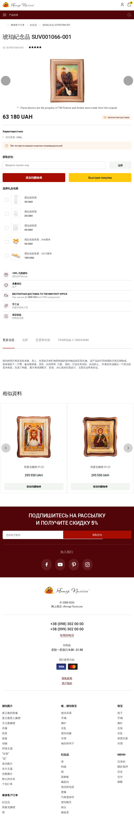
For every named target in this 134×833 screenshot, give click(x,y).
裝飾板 (65, 778)
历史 (120, 773)
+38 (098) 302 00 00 (67, 625)
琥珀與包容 (67, 789)
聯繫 (120, 783)
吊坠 (63, 730)
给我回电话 (67, 637)
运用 (119, 165)
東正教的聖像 (10, 715)
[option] (25, 343)
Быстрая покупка (100, 178)
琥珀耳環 (66, 715)
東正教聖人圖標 (11, 720)
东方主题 (7, 770)
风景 (4, 735)
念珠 (120, 730)
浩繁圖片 (7, 775)
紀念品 (33, 24)
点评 (25, 341)
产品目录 (10, 15)
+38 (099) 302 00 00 (67, 630)
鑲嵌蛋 (65, 814)
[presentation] (5, 81)
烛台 (63, 809)
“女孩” (5, 755)
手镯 (63, 720)
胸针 (63, 725)
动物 (4, 745)
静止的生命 (8, 780)
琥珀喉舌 (66, 804)
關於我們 (122, 768)
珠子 (120, 715)
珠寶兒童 (122, 740)
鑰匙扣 (65, 783)
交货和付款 (43, 341)
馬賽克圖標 (8, 809)
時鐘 (63, 768)
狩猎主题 (7, 750)
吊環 (63, 740)
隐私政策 (67, 680)
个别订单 (7, 786)
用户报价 (67, 685)
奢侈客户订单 (17, 24)
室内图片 (7, 765)
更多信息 (8, 341)
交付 (120, 778)
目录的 (121, 763)
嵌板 (4, 740)
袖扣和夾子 (67, 745)
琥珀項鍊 (66, 735)
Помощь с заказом (73, 341)
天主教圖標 (8, 725)
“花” (4, 760)
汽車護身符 (67, 799)
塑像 (63, 794)
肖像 (4, 730)
